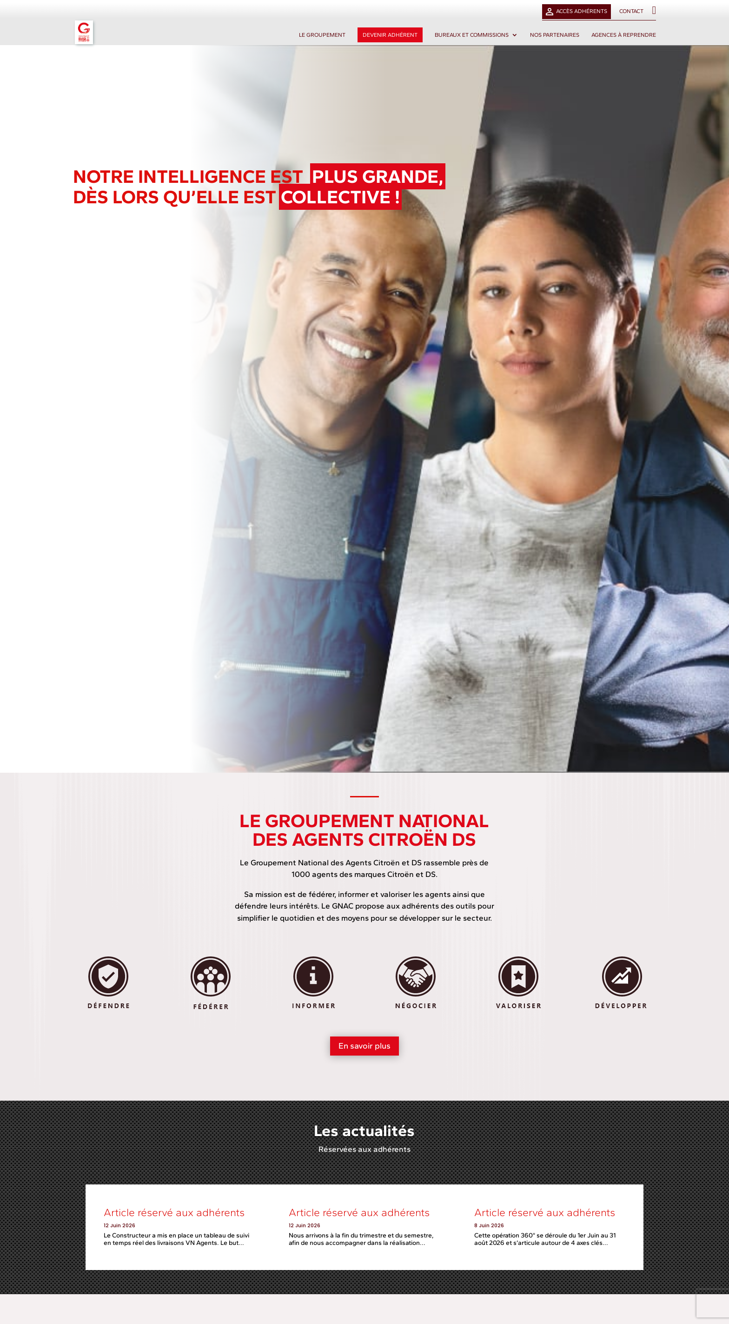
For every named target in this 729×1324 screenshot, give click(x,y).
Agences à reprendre (623, 35)
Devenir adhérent (390, 35)
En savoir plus (364, 1046)
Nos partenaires (554, 35)
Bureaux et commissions (472, 35)
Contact (631, 11)
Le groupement (322, 35)
